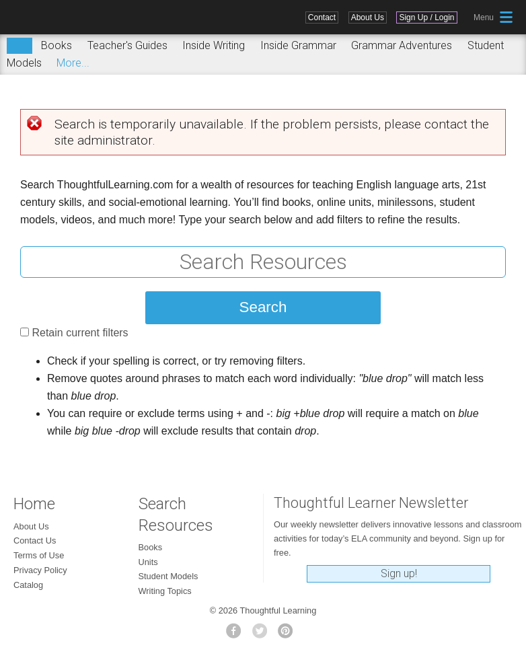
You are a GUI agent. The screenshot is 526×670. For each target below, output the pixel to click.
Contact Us (34, 540)
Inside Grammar (298, 45)
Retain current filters (80, 332)
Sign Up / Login (426, 17)
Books (56, 45)
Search (19, 46)
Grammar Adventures (401, 45)
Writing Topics (165, 591)
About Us (367, 17)
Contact (322, 17)
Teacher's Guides (127, 45)
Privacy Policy (40, 570)
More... (73, 63)
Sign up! (399, 573)
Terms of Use (38, 555)
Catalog (28, 585)
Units (148, 562)
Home (34, 503)
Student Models (168, 576)
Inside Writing (213, 45)
